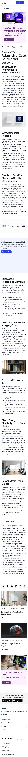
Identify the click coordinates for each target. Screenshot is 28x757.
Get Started (20, 2)
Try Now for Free (9, 40)
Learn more (5, 617)
